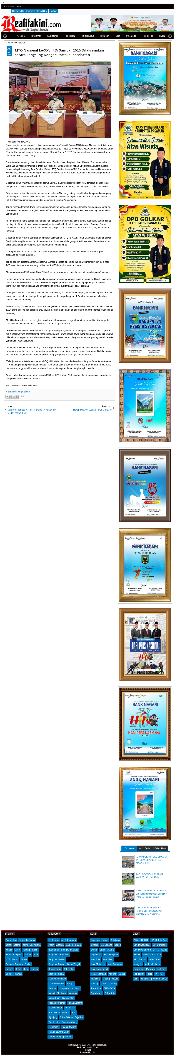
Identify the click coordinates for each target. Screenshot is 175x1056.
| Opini (109, 36)
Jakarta (110, 950)
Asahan (60, 945)
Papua (15, 959)
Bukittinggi (115, 940)
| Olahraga (123, 36)
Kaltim (35, 950)
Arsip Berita (144, 848)
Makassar (95, 979)
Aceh (8, 940)
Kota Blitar (108, 959)
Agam (51, 945)
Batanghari (53, 950)
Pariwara (150, 969)
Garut (102, 950)
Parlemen (161, 969)
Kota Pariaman (115, 964)
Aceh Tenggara (68, 940)
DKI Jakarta (106, 945)
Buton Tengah (74, 964)
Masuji (51, 993)
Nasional (148, 964)
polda (164, 979)
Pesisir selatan (55, 1007)
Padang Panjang (109, 983)
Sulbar (28, 964)
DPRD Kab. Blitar (142, 945)
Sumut (18, 974)
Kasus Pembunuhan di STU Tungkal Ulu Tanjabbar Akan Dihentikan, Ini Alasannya (149, 910)
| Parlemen (28, 36)
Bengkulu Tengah (56, 964)
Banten (69, 945)
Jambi (9, 945)
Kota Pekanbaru (98, 974)
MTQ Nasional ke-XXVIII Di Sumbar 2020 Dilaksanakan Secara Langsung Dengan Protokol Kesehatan (59, 52)
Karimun (52, 988)
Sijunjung (52, 1017)
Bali (15, 940)
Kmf (158, 959)
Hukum (137, 954)
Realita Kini (73, 1045)
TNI (156, 974)
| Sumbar (96, 36)
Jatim (25, 945)
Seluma (65, 1012)
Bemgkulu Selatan (69, 950)
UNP (136, 979)
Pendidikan (139, 974)
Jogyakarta (35, 945)
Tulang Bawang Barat (58, 1032)
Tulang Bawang (68, 1027)
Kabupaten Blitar (56, 974)
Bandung (95, 940)
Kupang (112, 974)
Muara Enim (54, 998)
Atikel (136, 940)
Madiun (121, 974)
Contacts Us (18, 11)
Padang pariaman (56, 1003)
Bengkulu (23, 940)
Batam (78, 945)
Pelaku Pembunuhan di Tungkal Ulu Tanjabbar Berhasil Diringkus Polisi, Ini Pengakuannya (151, 893)
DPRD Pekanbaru (142, 950)
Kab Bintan (69, 969)
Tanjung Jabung (69, 1022)
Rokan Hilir (70, 1007)
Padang (94, 983)
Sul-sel (24, 959)
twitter (155, 6)
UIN (162, 974)
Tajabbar (79, 1017)
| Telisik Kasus (79, 36)
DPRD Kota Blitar (159, 940)
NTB (36, 954)
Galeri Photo (160, 848)
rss (169, 6)
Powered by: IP (87, 1052)
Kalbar (9, 950)
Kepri (8, 954)
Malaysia (138, 964)
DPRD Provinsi (160, 950)
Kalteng (26, 950)
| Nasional (12, 36)
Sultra (18, 969)
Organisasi (139, 969)
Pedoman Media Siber (36, 11)
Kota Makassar (98, 964)
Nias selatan (68, 998)
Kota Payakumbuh (100, 969)
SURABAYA (109, 988)
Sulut (25, 969)
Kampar (70, 983)
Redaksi (53, 11)
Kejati (151, 959)
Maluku (27, 954)
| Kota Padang (158, 36)
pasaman (67, 1036)
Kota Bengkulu (111, 954)
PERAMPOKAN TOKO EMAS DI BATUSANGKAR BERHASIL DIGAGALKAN (151, 860)
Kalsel (17, 950)
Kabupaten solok (56, 983)
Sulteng (9, 969)
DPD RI (145, 940)
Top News (129, 848)
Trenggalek (53, 1027)
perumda (155, 979)
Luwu (77, 988)
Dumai (94, 950)
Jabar (33, 940)
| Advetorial (44, 36)
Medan (115, 979)
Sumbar (34, 969)
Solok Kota (110, 993)
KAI (159, 954)
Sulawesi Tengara (14, 964)
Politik (149, 974)
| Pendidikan (140, 36)
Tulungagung (54, 1036)
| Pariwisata (61, 36)
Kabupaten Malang (57, 979)
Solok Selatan (66, 1017)
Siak (74, 1012)
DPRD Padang (159, 945)
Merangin (72, 993)
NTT (8, 959)
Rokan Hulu (54, 1012)
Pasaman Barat (75, 1003)
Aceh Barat (53, 940)
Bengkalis (53, 954)
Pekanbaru (96, 988)
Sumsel (9, 974)
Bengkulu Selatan (56, 959)
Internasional (149, 954)
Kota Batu (96, 959)
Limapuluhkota (66, 988)
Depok (117, 945)
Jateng (17, 945)
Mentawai (61, 993)
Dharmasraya (54, 969)
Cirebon (95, 945)
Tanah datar (54, 1022)
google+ (164, 6)
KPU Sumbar (140, 959)
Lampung (17, 954)
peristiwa (145, 979)
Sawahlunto (96, 993)
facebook (160, 6)
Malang (106, 979)
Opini (157, 964)
